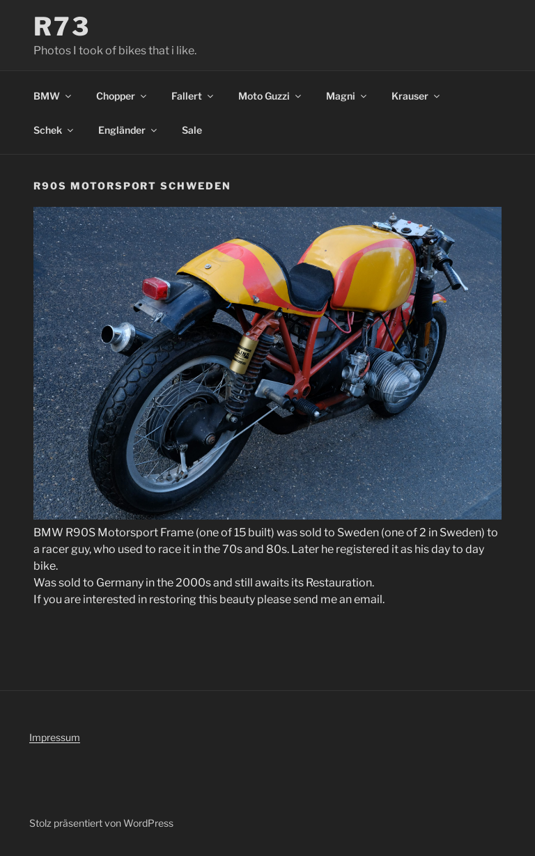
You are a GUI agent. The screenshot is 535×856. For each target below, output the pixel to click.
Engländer (128, 130)
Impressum (54, 737)
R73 (62, 26)
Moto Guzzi (270, 96)
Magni (347, 96)
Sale (192, 130)
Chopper (122, 96)
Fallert (193, 96)
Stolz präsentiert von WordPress (101, 823)
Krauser (416, 96)
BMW (53, 96)
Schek (54, 130)
